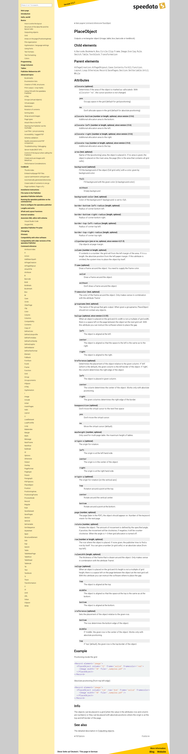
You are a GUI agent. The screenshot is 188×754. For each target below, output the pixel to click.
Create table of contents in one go (36, 183)
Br (25, 295)
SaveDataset (29, 511)
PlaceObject (28, 485)
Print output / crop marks (33, 88)
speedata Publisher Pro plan (31, 228)
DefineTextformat (30, 351)
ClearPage (28, 305)
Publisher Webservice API (30, 72)
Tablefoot (28, 557)
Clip (25, 308)
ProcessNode (29, 498)
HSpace (27, 384)
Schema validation (31, 138)
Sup (25, 544)
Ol (25, 452)
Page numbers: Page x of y (34, 187)
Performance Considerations (35, 164)
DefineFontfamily (30, 341)
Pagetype (28, 472)
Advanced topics (27, 75)
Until (26, 593)
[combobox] (36, 5)
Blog (152, 751)
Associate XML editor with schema (34, 218)
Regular (27, 505)
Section (27, 518)
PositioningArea (30, 492)
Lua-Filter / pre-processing (34, 131)
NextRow (27, 446)
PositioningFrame (31, 495)
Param (26, 475)
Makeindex (28, 429)
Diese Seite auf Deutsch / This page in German (77, 752)
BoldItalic (27, 285)
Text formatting (30, 55)
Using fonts (28, 49)
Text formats (29, 52)
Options (27, 456)
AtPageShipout (30, 266)
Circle (26, 302)
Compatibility (29, 321)
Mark (26, 436)
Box (25, 292)
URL (25, 596)
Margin (27, 433)
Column (27, 315)
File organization (30, 42)
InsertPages (28, 406)
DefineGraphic (29, 344)
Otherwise (28, 459)
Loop (26, 426)
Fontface (27, 361)
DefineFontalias (30, 338)
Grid (26, 36)
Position (27, 488)
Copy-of (27, 328)
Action (26, 256)
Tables (23, 68)
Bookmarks (28, 78)
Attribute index (29, 249)
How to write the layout (33, 24)
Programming (26, 62)
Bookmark (28, 289)
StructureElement (30, 537)
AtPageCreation (30, 263)
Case (26, 299)
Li (25, 416)
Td (25, 567)
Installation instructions (30, 190)
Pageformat (28, 469)
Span (26, 534)
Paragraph (28, 478)
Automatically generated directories (37, 180)
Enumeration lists (30, 81)
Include (27, 400)
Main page (79, 23)
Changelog (25, 231)
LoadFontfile (29, 423)
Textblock (28, 573)
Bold (26, 282)
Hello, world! (25, 17)
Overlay (27, 465)
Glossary (24, 234)
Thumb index (29, 170)
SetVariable (28, 524)
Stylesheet (28, 531)
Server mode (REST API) (33, 150)
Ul (25, 590)
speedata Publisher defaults (31, 196)
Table (26, 550)
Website (161, 751)
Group (26, 377)
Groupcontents (30, 380)
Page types (28, 119)
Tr (25, 577)
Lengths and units (28, 208)
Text (26, 570)
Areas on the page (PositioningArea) (37, 39)
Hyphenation (29, 390)
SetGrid (27, 521)
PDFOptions (28, 482)
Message (27, 439)
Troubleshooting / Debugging (35, 146)
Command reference (28, 246)
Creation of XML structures (34, 85)
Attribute (27, 272)
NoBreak (27, 449)
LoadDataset (29, 420)
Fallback (27, 357)
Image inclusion (27, 65)
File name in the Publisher (31, 193)
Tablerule (27, 563)
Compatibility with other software (33, 238)
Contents (27, 325)
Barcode (27, 279)
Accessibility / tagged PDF (34, 134)
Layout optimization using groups (36, 177)
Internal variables (27, 215)
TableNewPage (30, 554)
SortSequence (29, 527)
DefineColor (28, 331)
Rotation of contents (32, 110)
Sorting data (29, 113)
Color (26, 312)
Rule (26, 508)
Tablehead (28, 560)
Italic (26, 410)
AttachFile (28, 269)
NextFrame (28, 442)
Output (27, 462)
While (26, 606)
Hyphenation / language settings (36, 45)
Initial (26, 403)
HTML (26, 96)
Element (27, 354)
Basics (23, 20)
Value (26, 599)
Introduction (25, 14)
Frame (26, 367)
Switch (26, 547)
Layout (27, 413)
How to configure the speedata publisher (36, 205)
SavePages (28, 514)
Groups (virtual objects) (33, 100)
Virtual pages (29, 103)
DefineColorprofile (31, 335)
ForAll (26, 364)
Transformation (30, 583)
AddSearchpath (30, 259)
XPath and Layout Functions (31, 211)
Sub (25, 541)
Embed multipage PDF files (34, 173)
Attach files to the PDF (32, 123)
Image (26, 397)
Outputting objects (31, 32)
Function (27, 371)
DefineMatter (29, 348)
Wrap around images (32, 116)
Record (27, 501)
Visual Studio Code (31, 221)
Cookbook (24, 167)
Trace (26, 580)
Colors (26, 58)
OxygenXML (28, 225)
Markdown (28, 106)
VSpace (27, 603)
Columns (27, 318)
